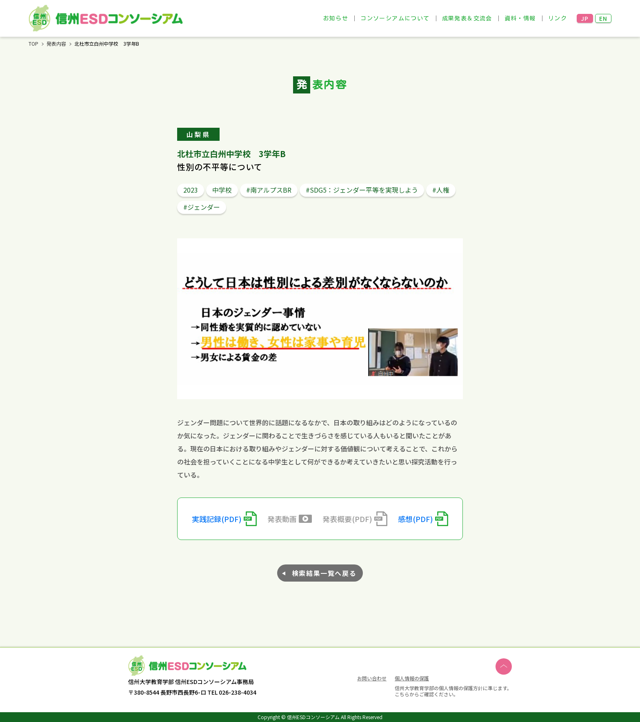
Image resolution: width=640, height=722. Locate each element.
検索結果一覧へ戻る (324, 573)
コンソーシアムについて (394, 18)
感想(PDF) (415, 518)
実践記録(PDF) (217, 518)
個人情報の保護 (412, 678)
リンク (557, 18)
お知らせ (336, 18)
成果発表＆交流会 (467, 18)
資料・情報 (520, 18)
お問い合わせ (372, 679)
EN (603, 18)
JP (585, 18)
